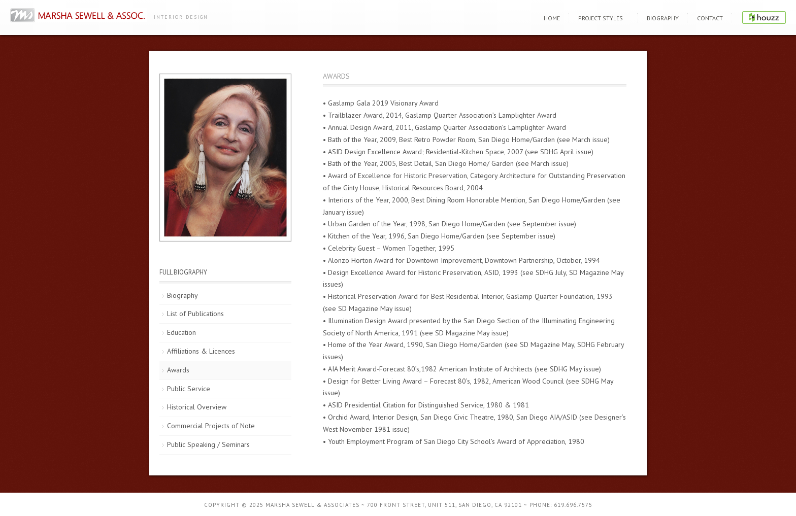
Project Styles (600, 18)
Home (552, 18)
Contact (710, 18)
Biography (663, 18)
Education (181, 332)
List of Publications (195, 313)
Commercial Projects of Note (211, 425)
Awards (178, 369)
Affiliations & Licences (201, 351)
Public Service (188, 388)
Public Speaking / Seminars (208, 444)
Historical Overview (196, 406)
